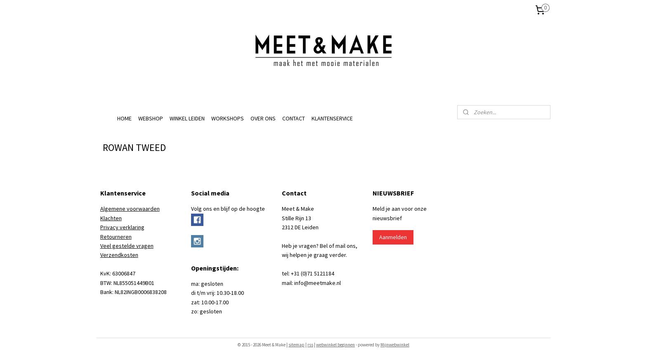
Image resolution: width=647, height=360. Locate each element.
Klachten (111, 218)
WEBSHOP (150, 118)
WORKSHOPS (227, 118)
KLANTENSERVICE (332, 118)
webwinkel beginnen (335, 345)
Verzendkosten (119, 255)
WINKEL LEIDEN (187, 118)
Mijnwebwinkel (394, 345)
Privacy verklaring (122, 227)
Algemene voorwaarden (130, 208)
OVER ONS (263, 118)
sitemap (296, 345)
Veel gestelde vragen (126, 245)
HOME (124, 118)
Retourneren (116, 236)
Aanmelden (393, 237)
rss (310, 345)
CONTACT (293, 118)
